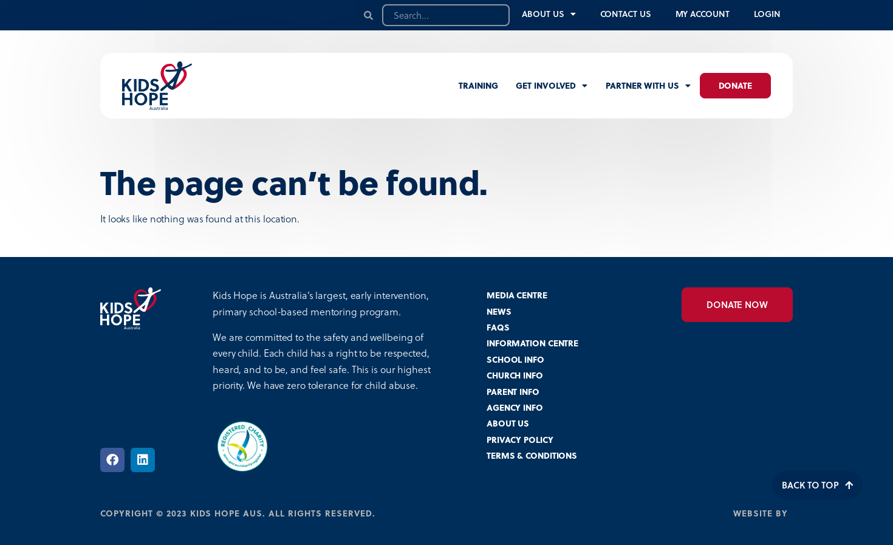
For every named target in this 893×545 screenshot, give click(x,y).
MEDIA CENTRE (517, 295)
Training (478, 85)
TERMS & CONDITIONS (532, 455)
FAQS (498, 327)
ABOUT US (508, 423)
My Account (703, 13)
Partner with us (648, 85)
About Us (548, 14)
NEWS (499, 311)
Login (767, 13)
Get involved (551, 85)
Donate (735, 85)
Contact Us (625, 13)
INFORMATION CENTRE (532, 343)
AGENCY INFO (515, 407)
